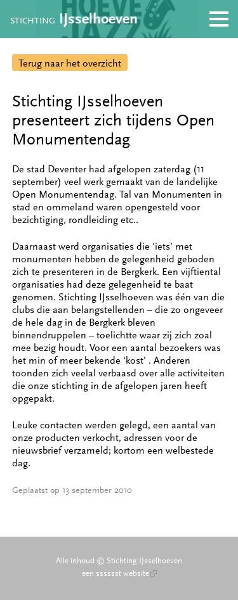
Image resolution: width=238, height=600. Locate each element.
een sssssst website (119, 573)
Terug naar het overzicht (69, 63)
